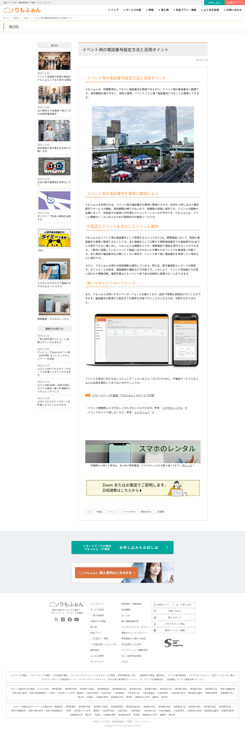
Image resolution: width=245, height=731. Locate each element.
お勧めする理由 (98, 621)
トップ (113, 10)
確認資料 (94, 650)
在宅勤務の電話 (60, 675)
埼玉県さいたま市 (66, 693)
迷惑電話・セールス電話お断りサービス (185, 679)
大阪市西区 (119, 693)
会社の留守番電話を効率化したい (54, 171)
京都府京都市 (211, 693)
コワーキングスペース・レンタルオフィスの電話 (92, 675)
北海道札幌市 (102, 697)
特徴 (149, 10)
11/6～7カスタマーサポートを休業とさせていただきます (53, 403)
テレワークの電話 (19, 675)
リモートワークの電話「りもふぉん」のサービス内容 (123, 395)
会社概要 (125, 609)
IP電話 (99, 511)
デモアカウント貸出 (175, 623)
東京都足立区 (211, 689)
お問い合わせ (232, 10)
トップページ (97, 603)
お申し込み (214, 2)
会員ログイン (234, 2)
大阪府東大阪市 (178, 693)
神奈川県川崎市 (19, 693)
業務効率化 (146, 511)
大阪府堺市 (163, 693)
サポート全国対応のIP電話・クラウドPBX (29, 689)
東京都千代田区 (87, 689)
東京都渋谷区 (135, 689)
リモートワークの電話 (40, 675)
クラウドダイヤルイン (199, 675)
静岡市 (80, 693)
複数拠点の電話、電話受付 (152, 675)
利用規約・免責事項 (131, 603)
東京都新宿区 (103, 689)
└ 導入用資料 (97, 615)
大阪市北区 (106, 693)
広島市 (90, 697)
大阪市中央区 (92, 693)
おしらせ (125, 615)
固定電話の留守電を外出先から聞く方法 (54, 136)
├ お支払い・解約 (99, 638)
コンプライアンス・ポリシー (135, 627)
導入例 (163, 10)
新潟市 (129, 697)
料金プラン (95, 632)
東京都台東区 (151, 689)
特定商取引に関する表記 (133, 638)
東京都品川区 (166, 689)
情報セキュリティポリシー (134, 632)
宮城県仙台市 (117, 697)
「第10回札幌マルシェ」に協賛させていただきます (53, 340)
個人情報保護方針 (130, 621)
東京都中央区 (71, 689)
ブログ (124, 661)
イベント (112, 511)
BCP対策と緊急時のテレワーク (122, 679)
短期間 (160, 511)
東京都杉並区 (196, 689)
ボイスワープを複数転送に (152, 679)
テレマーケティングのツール (92, 679)
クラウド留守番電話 (176, 675)
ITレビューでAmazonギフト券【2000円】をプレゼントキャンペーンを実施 (53, 355)
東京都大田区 (181, 689)
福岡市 (155, 697)
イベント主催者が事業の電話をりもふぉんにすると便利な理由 (54, 66)
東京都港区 (57, 689)
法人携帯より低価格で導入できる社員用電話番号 (54, 100)
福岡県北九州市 (142, 697)
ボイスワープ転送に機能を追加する (54, 205)
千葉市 (52, 693)
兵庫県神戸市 (226, 693)
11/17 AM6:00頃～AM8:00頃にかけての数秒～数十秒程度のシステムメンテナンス (54, 388)
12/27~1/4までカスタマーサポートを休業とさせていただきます (54, 372)
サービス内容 (132, 10)
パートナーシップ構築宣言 (134, 650)
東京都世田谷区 (119, 689)
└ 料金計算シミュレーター (103, 644)
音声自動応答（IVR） (127, 675)
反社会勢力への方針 (131, 644)
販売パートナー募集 (175, 630)
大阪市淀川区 (133, 693)
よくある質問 (210, 10)
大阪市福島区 (149, 693)
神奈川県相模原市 (38, 693)
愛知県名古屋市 (195, 693)
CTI (89, 511)
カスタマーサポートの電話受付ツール (58, 679)
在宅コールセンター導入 (223, 675)
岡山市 (81, 697)
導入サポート (174, 617)
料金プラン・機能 (184, 10)
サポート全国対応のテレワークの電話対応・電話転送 (38, 707)
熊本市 (164, 697)
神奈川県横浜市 (227, 689)
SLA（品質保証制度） (132, 655)
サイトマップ (97, 661)
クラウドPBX (128, 511)
